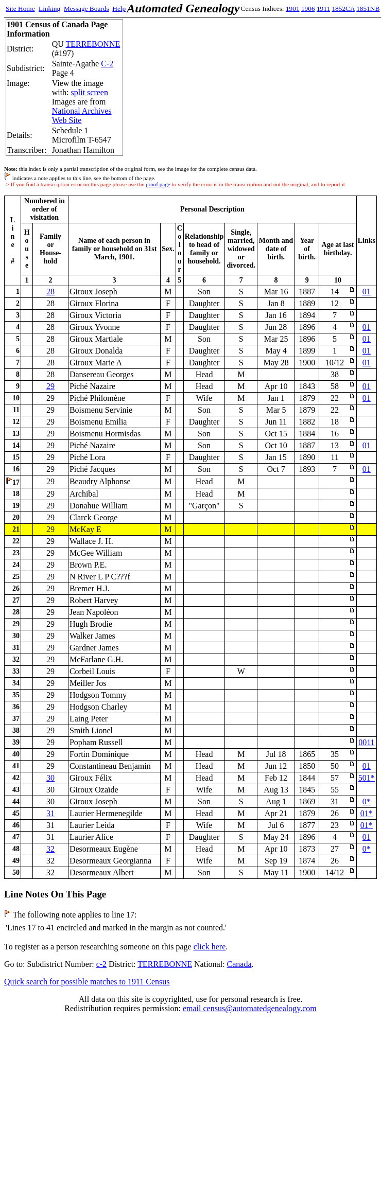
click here (210, 946)
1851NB (367, 8)
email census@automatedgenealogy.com (250, 1008)
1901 (293, 8)
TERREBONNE (92, 44)
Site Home (20, 8)
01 (366, 291)
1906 (308, 8)
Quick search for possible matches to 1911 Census (87, 981)
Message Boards (86, 8)
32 (50, 848)
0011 (366, 742)
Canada (239, 964)
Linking (49, 8)
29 (50, 386)
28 (50, 291)
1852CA (343, 8)
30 (50, 777)
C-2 (107, 63)
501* (366, 777)
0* (366, 801)
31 (50, 813)
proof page (158, 184)
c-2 (101, 964)
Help (119, 8)
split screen (89, 92)
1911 (323, 8)
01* (366, 813)
